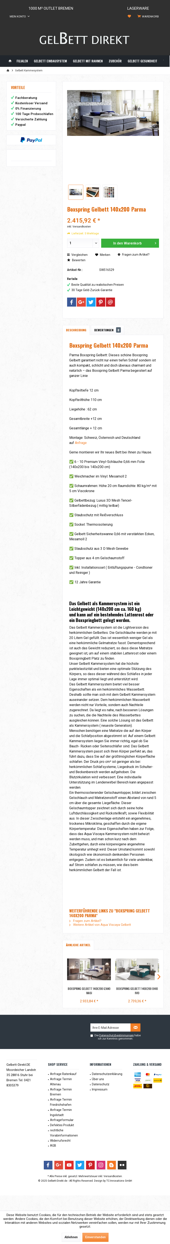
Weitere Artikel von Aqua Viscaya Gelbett (100, 925)
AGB (53, 1145)
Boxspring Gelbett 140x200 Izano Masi (89, 990)
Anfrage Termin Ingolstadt (61, 1112)
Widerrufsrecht (60, 1140)
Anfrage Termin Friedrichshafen (61, 1102)
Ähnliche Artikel (78, 945)
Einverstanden (95, 1237)
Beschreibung (76, 330)
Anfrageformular (62, 1120)
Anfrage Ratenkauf (63, 1074)
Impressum (99, 1089)
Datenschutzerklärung (107, 1074)
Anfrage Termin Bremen (61, 1092)
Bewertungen (107, 330)
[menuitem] (149, 16)
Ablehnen (71, 1237)
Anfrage (81, 443)
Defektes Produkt (62, 1125)
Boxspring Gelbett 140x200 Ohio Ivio (137, 990)
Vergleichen (77, 254)
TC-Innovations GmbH (119, 1180)
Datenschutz (100, 1084)
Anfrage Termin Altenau (61, 1081)
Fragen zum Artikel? (134, 254)
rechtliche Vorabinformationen (64, 1133)
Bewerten (76, 260)
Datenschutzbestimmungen (116, 1035)
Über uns (98, 1079)
